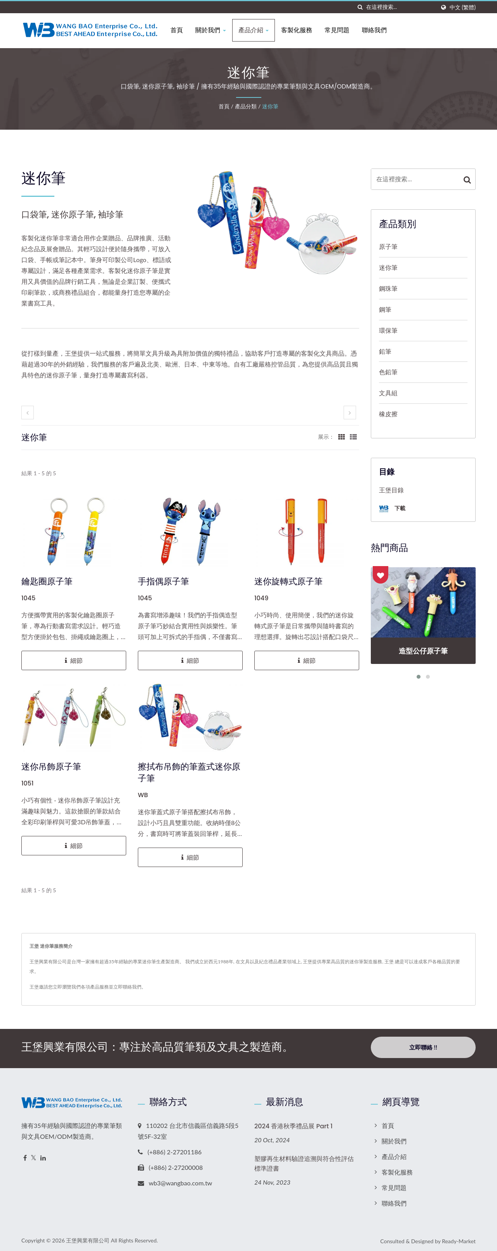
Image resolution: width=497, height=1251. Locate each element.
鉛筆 (385, 351)
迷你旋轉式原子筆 (288, 581)
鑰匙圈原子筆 (47, 581)
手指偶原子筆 (163, 581)
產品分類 (246, 106)
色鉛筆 (388, 371)
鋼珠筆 (388, 288)
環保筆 (388, 330)
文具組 (388, 392)
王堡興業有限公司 (87, 1238)
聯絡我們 (377, 30)
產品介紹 (257, 30)
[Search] (400, 7)
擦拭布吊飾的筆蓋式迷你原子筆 (189, 772)
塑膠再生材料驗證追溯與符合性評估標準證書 (304, 1161)
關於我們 (214, 30)
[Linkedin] (43, 1155)
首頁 (180, 30)
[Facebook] (25, 1155)
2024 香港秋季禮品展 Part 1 (293, 1123)
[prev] (27, 412)
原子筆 (388, 246)
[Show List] (353, 436)
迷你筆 (270, 106)
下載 (392, 509)
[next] (350, 412)
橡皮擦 (388, 413)
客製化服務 (299, 30)
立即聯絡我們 (127, 987)
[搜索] (360, 7)
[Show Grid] (342, 436)
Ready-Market (459, 1238)
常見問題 (340, 30)
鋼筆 (385, 309)
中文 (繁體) (463, 7)
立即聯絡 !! (423, 1047)
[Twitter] (33, 1155)
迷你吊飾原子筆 (51, 767)
